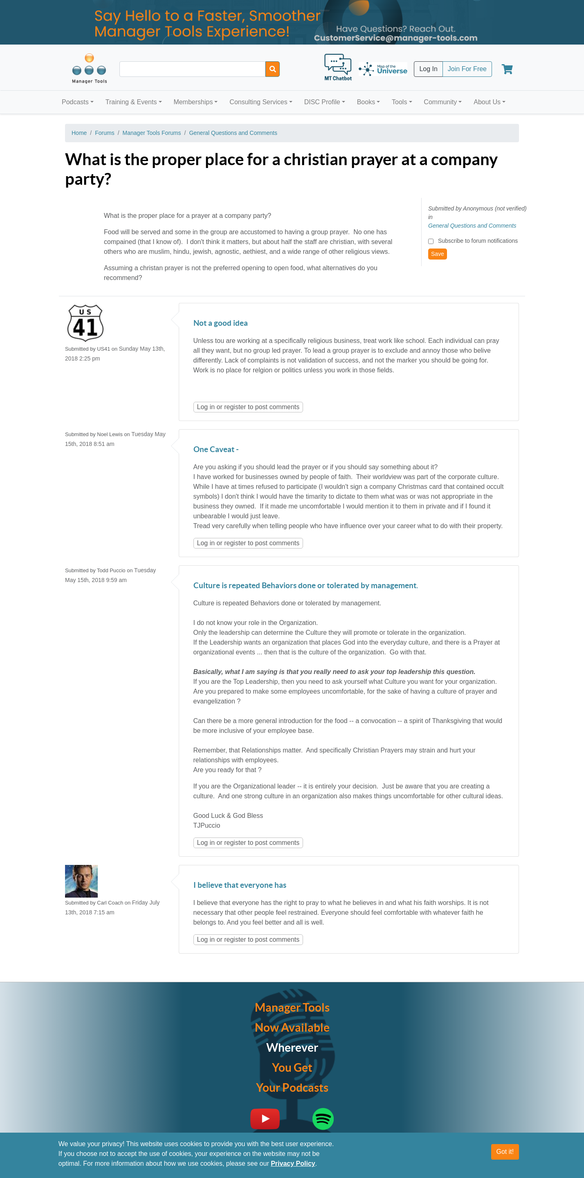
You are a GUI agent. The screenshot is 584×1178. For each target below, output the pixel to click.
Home (79, 133)
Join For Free (467, 68)
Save (437, 254)
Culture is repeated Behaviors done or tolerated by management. (305, 586)
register (235, 406)
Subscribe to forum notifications (478, 240)
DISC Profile (322, 102)
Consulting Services (258, 102)
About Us (487, 102)
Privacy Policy (293, 1163)
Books (366, 102)
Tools (399, 102)
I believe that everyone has (239, 885)
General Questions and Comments (233, 133)
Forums (104, 133)
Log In (428, 68)
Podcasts (75, 102)
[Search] (272, 69)
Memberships (193, 102)
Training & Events (131, 102)
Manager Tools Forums (152, 133)
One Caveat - (216, 450)
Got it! (505, 1151)
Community (440, 102)
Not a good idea (220, 323)
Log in (206, 406)
